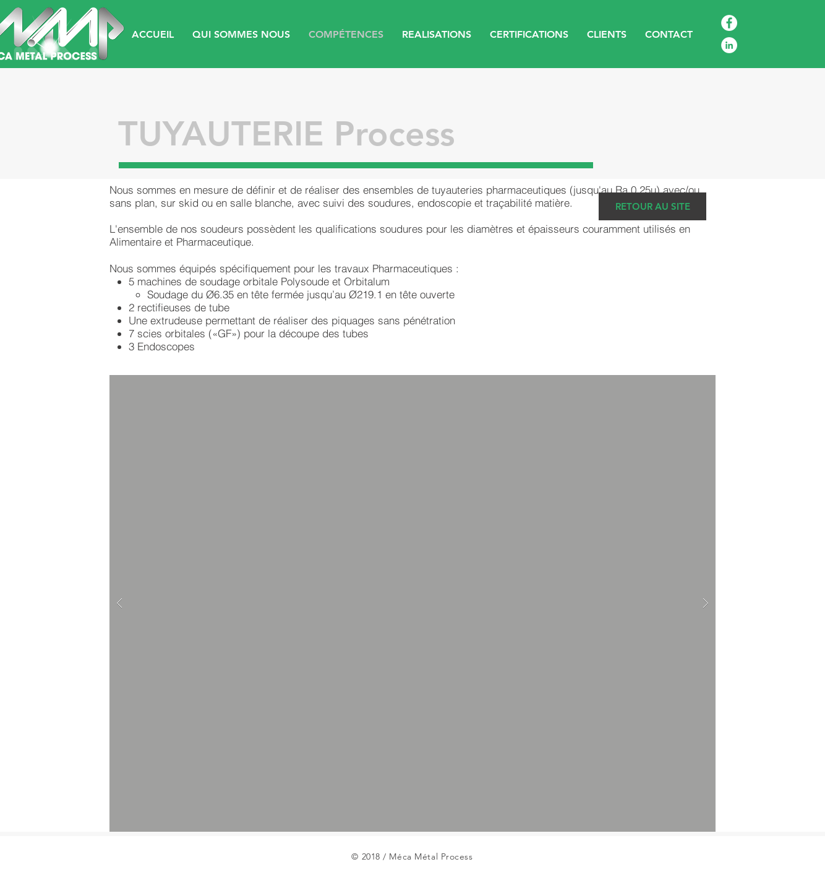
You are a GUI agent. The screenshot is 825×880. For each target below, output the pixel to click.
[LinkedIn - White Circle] (729, 45)
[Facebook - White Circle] (729, 23)
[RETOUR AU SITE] (652, 206)
